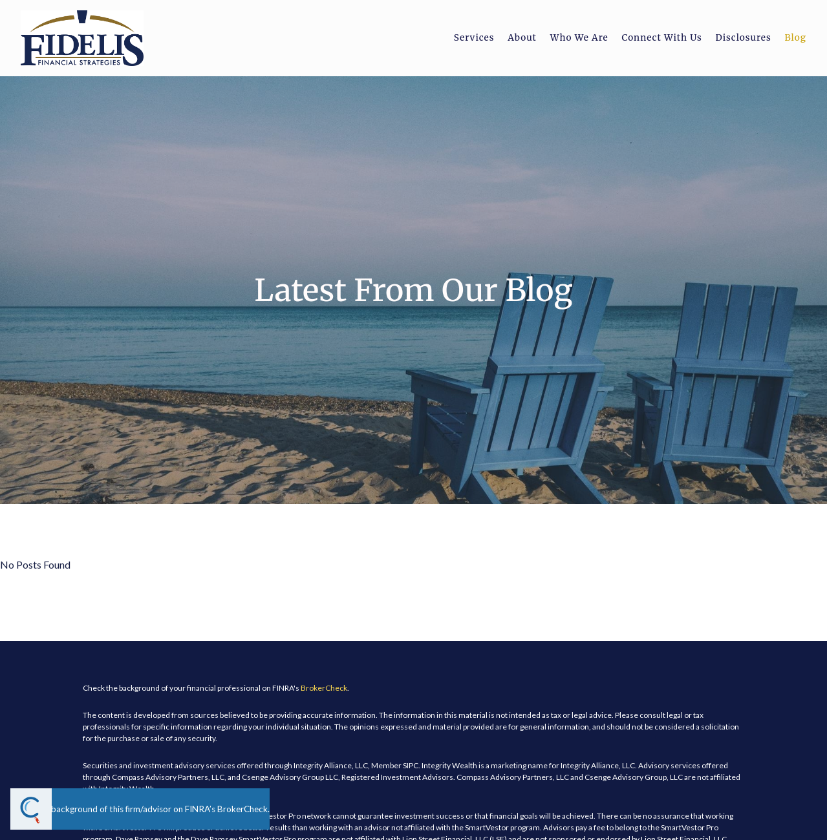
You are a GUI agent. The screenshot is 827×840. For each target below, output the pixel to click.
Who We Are (579, 37)
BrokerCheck (324, 688)
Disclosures (743, 37)
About (522, 37)
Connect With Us (661, 37)
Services (474, 37)
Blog (795, 37)
